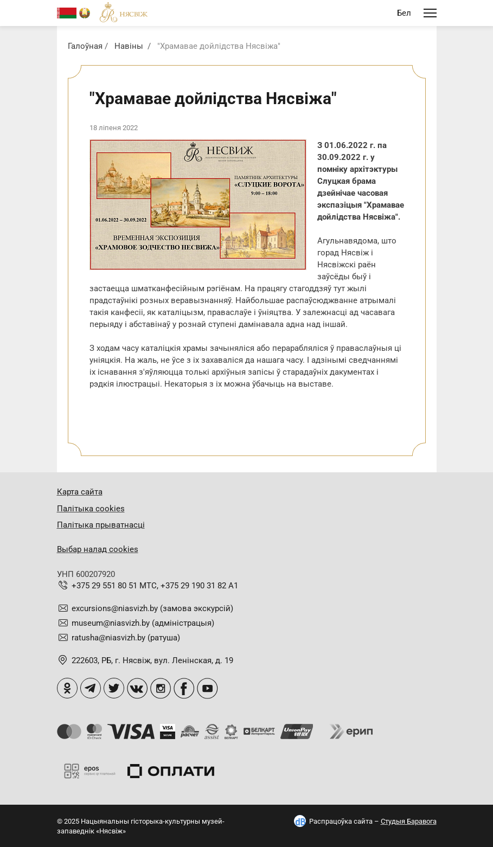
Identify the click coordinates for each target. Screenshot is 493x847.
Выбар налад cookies (97, 549)
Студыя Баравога (409, 821)
